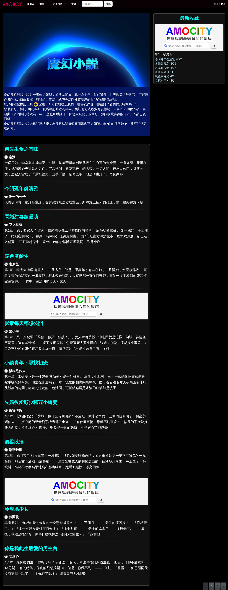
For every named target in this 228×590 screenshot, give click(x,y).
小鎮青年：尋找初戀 (26, 363)
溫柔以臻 (14, 442)
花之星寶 (15, 225)
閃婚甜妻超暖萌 (21, 216)
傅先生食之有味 (21, 149)
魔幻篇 (30, 4)
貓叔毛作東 (17, 371)
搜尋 (108, 3)
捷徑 (42, 4)
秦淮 (12, 157)
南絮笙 (14, 264)
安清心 (14, 556)
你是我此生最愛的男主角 (30, 548)
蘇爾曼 (14, 517)
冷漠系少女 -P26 (165, 67)
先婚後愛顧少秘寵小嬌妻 (30, 402)
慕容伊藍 (15, 410)
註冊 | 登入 (219, 4)
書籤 (73, 4)
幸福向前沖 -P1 (164, 80)
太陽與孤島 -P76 (165, 63)
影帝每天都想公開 (23, 323)
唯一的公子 (17, 197)
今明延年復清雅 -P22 (168, 59)
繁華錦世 (15, 450)
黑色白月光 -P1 (164, 76)
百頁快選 (57, 4)
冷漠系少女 (16, 509)
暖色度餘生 (16, 256)
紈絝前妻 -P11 (164, 72)
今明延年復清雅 (21, 188)
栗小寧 (14, 331)
